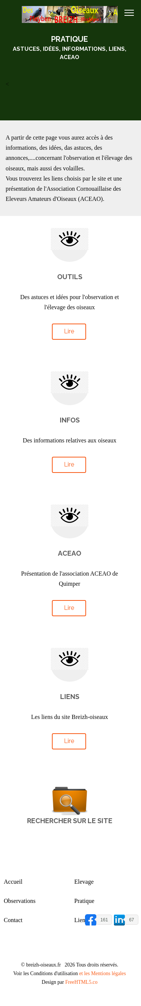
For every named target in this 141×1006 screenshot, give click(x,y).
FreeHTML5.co (81, 982)
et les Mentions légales (102, 973)
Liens (81, 920)
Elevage (84, 881)
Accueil (13, 881)
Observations (19, 901)
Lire (69, 331)
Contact (13, 920)
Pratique (84, 901)
